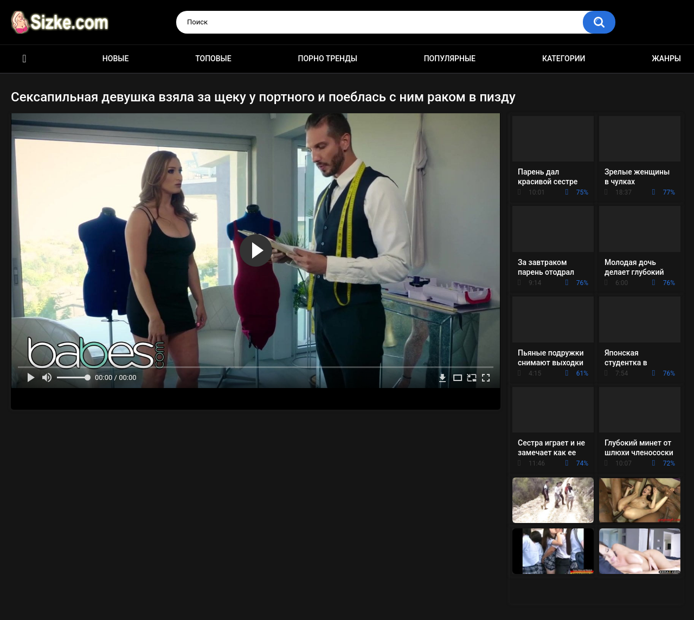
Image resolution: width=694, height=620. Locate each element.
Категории (564, 58)
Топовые (213, 58)
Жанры (666, 58)
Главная (24, 59)
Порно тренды (327, 58)
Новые (115, 58)
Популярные (449, 58)
